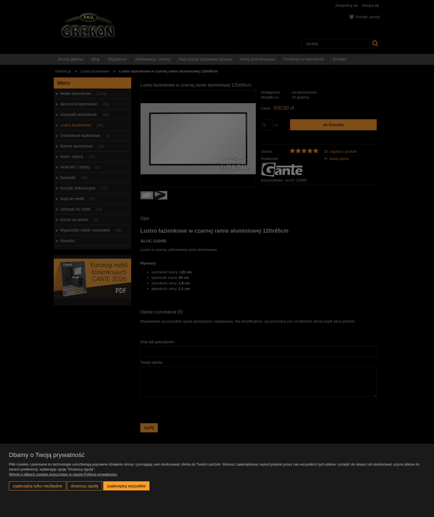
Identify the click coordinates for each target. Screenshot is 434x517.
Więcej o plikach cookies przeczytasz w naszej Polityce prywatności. (63, 474)
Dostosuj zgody (85, 486)
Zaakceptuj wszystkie (126, 486)
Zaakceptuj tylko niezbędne (37, 486)
